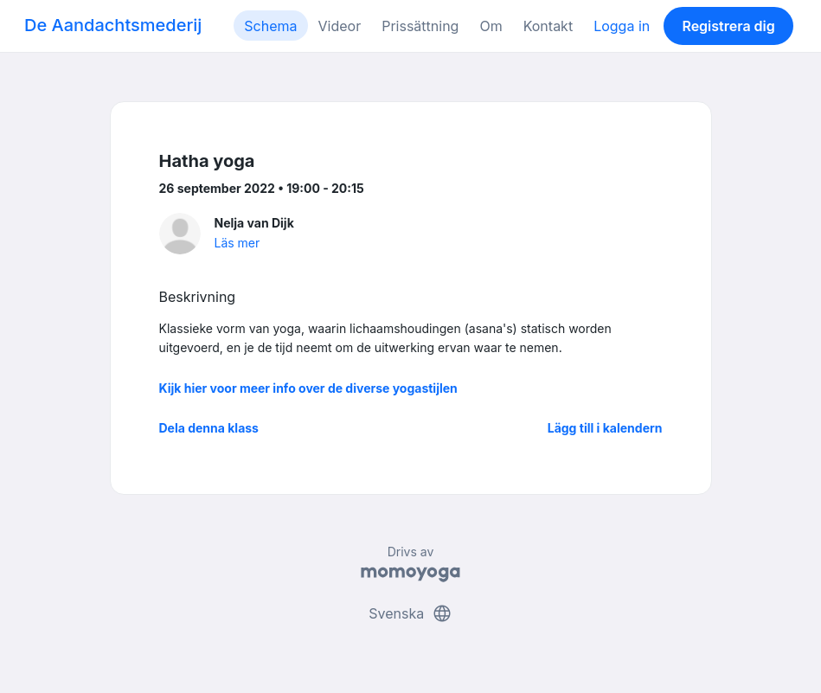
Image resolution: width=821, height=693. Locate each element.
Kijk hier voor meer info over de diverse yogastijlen (308, 388)
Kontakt (548, 26)
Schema (270, 26)
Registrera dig (728, 26)
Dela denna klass (209, 427)
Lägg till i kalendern (605, 427)
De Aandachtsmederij (113, 25)
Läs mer (237, 242)
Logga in (621, 26)
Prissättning (420, 26)
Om (490, 26)
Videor (340, 26)
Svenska (410, 613)
